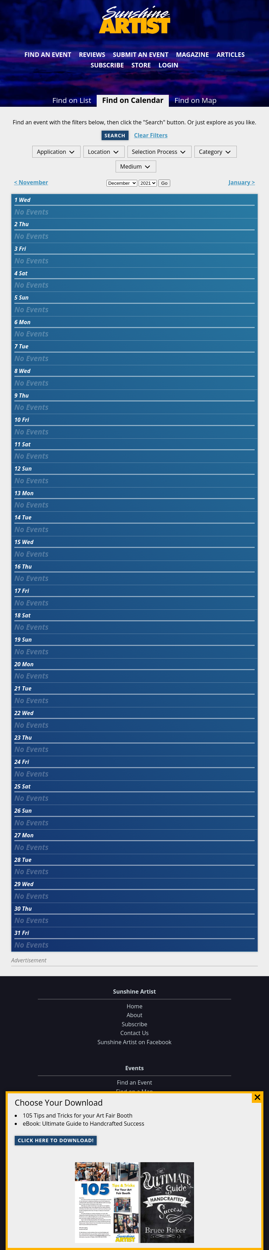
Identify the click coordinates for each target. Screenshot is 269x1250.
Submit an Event (140, 54)
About (134, 1015)
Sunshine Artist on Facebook (134, 1042)
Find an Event (47, 54)
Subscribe (107, 65)
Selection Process (154, 152)
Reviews (92, 54)
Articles (230, 54)
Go (164, 183)
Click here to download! (56, 1140)
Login (168, 65)
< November (31, 182)
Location (99, 152)
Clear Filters (151, 135)
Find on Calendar (133, 100)
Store (141, 65)
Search (114, 135)
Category (210, 152)
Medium (131, 166)
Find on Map (195, 100)
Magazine (192, 54)
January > (242, 182)
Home (134, 1006)
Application (51, 152)
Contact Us (134, 1033)
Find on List (71, 100)
